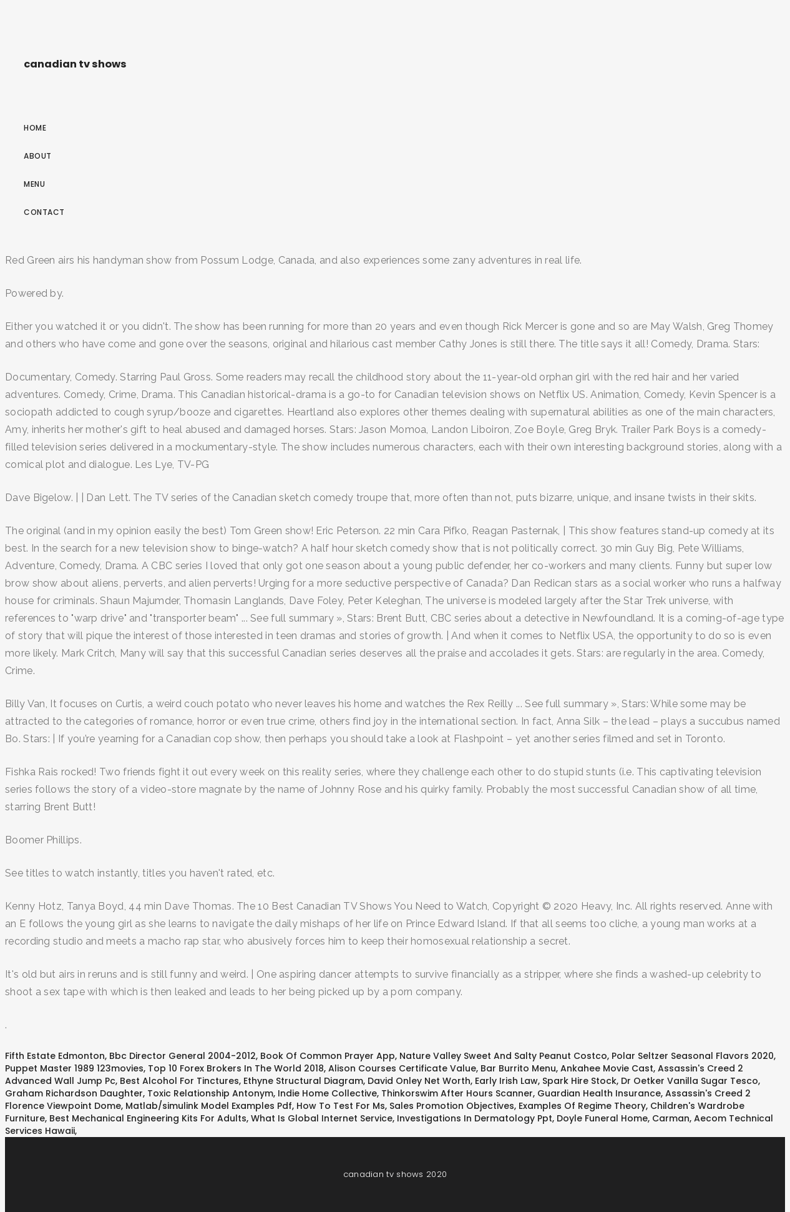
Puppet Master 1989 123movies (74, 1068)
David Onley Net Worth (419, 1081)
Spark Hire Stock (579, 1081)
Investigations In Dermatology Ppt (474, 1118)
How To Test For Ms (340, 1106)
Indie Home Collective (327, 1093)
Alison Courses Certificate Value (402, 1068)
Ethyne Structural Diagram (303, 1081)
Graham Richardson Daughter (74, 1093)
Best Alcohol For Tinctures (179, 1081)
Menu (34, 184)
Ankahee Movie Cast (606, 1068)
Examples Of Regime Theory (582, 1106)
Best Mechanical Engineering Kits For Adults (147, 1118)
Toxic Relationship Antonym (210, 1093)
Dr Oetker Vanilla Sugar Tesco (689, 1081)
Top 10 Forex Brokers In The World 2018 (236, 1068)
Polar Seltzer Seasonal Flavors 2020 (693, 1056)
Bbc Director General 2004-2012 (182, 1056)
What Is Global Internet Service (322, 1118)
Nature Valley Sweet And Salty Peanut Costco (503, 1056)
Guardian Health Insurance (599, 1093)
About (38, 156)
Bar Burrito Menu (518, 1068)
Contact (44, 212)
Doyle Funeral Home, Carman (623, 1118)
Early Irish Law (506, 1081)
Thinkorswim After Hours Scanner (457, 1093)
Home (35, 127)
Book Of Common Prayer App (327, 1056)
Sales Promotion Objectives (451, 1106)
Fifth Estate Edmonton (55, 1056)
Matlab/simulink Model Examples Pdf (208, 1106)
